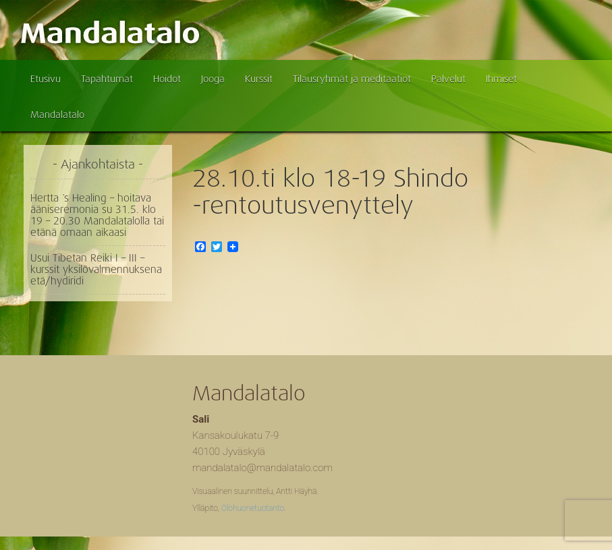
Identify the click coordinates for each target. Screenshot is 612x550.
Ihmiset (501, 79)
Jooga (213, 79)
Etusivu (45, 79)
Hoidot (167, 79)
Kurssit (259, 79)
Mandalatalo (57, 115)
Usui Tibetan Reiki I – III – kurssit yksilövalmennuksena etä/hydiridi (96, 269)
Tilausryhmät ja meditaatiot (352, 79)
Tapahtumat (107, 79)
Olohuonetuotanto (252, 508)
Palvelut (448, 79)
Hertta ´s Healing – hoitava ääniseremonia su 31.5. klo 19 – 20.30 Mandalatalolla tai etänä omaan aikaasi (97, 215)
